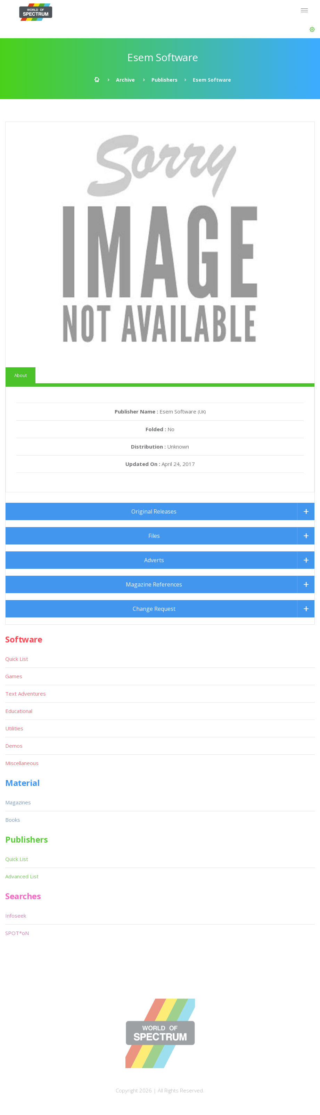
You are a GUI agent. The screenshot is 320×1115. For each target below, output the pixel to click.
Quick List (16, 658)
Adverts (154, 560)
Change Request (154, 609)
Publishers (164, 79)
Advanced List (22, 876)
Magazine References (154, 584)
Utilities (14, 728)
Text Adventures (25, 693)
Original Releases (154, 511)
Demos (14, 745)
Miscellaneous (22, 763)
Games (13, 676)
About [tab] (20, 375)
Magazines (18, 802)
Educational (18, 710)
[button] (312, 29)
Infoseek (15, 915)
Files (154, 536)
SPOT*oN (17, 932)
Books (12, 819)
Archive (125, 79)
